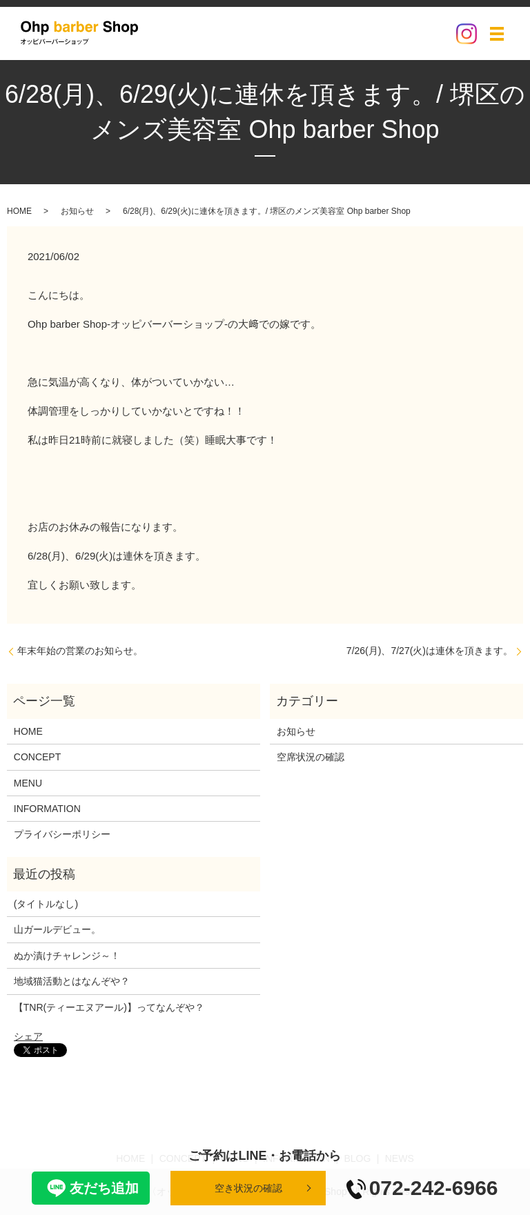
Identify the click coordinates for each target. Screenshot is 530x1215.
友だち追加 (91, 1188)
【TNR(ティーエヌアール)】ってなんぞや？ (109, 1007)
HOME (19, 211)
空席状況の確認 (310, 756)
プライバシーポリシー (62, 834)
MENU (28, 783)
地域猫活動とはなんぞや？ (72, 981)
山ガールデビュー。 (57, 929)
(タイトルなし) (46, 903)
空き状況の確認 (248, 1188)
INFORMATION (47, 808)
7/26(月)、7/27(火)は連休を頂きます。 (429, 650)
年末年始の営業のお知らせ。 (80, 650)
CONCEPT (37, 756)
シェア (28, 1036)
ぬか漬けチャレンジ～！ (67, 955)
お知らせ (77, 211)
